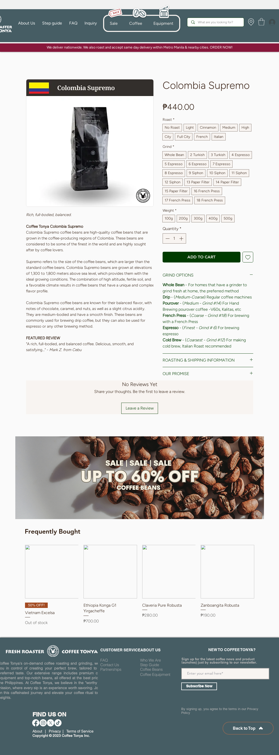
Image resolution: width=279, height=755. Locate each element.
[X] (50, 722)
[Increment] (181, 238)
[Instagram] (43, 722)
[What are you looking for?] (215, 22)
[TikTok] (58, 722)
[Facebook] (35, 722)
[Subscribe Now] (199, 686)
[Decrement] (167, 238)
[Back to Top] (248, 728)
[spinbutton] (174, 238)
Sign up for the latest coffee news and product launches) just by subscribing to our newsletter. (219, 660)
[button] (135, 23)
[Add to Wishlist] (247, 257)
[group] (140, 588)
